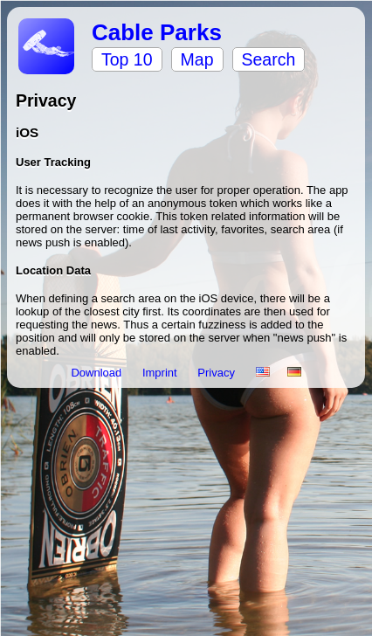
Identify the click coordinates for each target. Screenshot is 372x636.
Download (97, 372)
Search (269, 59)
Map (197, 59)
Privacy (217, 372)
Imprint (161, 372)
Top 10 (127, 59)
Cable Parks (157, 32)
